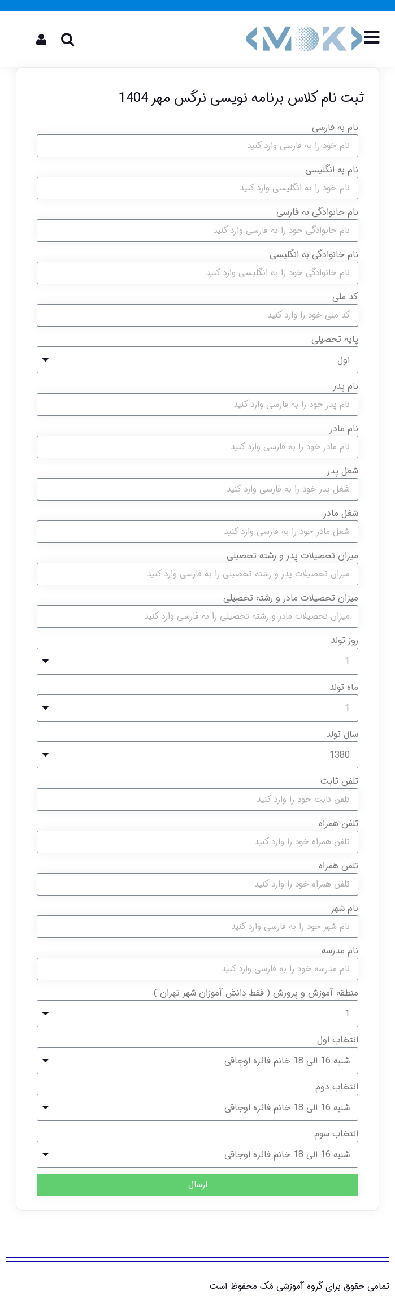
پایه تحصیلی (334, 339)
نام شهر (344, 908)
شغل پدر (342, 471)
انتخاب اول (337, 1040)
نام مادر (343, 429)
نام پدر (345, 386)
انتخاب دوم (336, 1087)
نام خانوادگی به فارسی (317, 212)
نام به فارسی (335, 127)
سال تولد (342, 734)
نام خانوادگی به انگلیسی (314, 254)
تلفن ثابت (339, 781)
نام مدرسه (340, 951)
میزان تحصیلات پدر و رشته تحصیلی (292, 556)
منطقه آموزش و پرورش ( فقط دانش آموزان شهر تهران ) (256, 993)
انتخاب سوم (336, 1134)
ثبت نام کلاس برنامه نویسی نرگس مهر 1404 (241, 98)
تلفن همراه (338, 823)
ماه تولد (343, 687)
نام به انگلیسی (331, 170)
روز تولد (344, 640)
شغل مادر (340, 513)
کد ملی (345, 297)
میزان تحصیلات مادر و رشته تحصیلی (290, 598)
